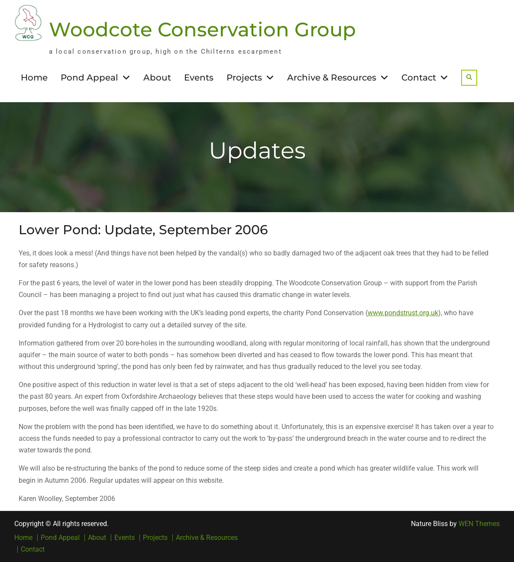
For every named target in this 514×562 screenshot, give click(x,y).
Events (198, 77)
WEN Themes (479, 524)
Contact (418, 77)
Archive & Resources (331, 77)
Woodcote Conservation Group (202, 29)
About (157, 77)
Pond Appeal (89, 77)
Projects (244, 77)
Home (34, 77)
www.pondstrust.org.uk (403, 313)
